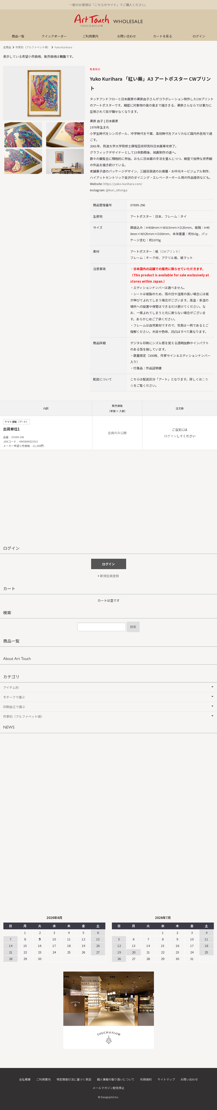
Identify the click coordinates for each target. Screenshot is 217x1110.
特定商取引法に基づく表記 (74, 1079)
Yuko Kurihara (63, 47)
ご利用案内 (90, 36)
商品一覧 (18, 36)
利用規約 (146, 1079)
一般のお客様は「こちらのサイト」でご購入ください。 (108, 4)
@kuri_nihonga (116, 190)
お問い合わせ (126, 36)
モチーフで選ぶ (14, 697)
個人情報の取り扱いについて (116, 1079)
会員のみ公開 (117, 432)
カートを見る (162, 36)
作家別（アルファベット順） (32, 47)
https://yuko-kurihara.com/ (122, 183)
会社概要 (25, 1079)
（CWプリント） (170, 251)
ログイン (199, 36)
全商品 (7, 47)
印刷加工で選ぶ (14, 706)
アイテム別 (11, 687)
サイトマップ (166, 1079)
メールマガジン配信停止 (108, 1088)
